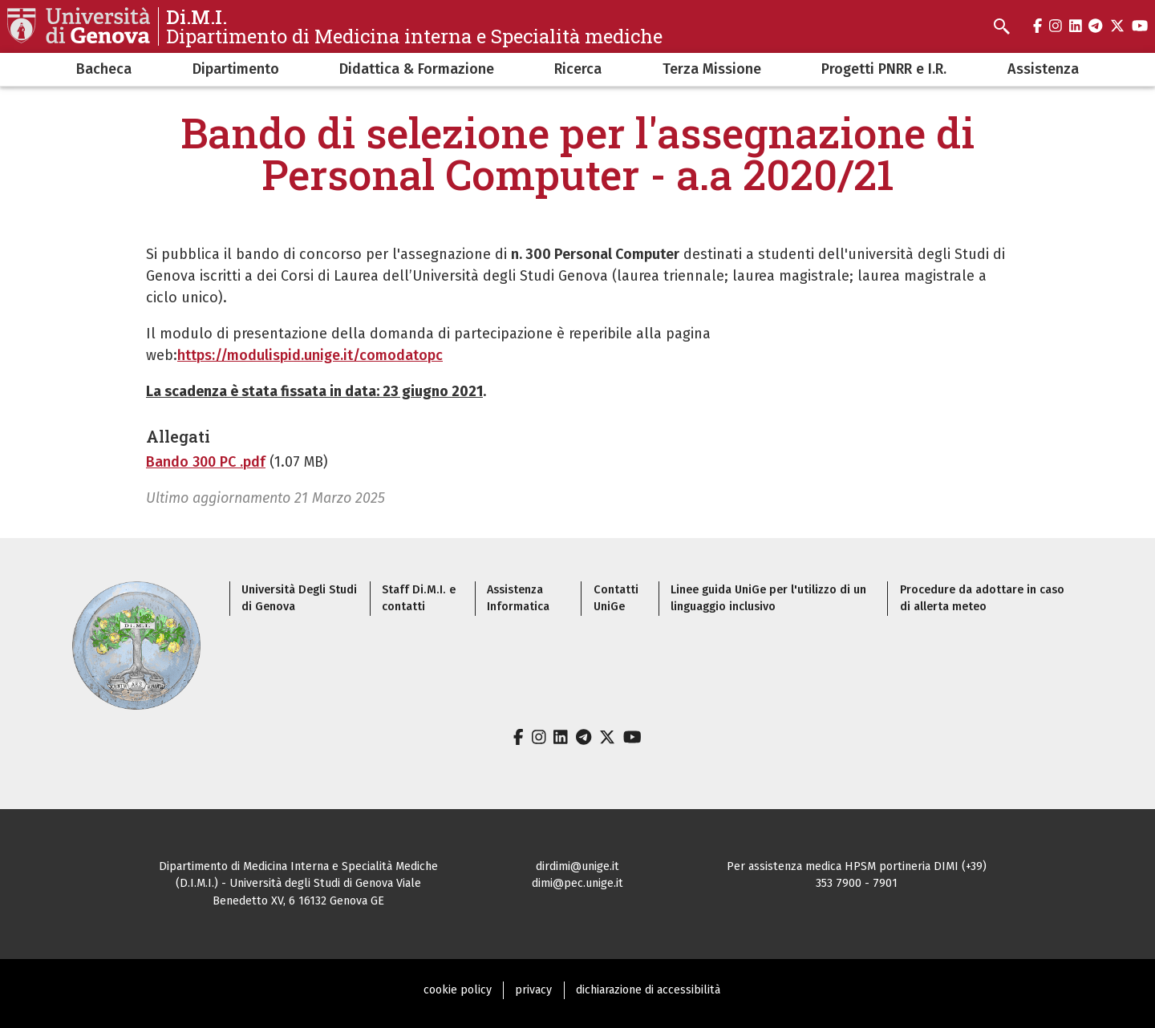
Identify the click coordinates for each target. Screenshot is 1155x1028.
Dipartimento (235, 69)
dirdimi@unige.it (577, 866)
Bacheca (104, 69)
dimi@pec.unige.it (577, 883)
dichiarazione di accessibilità (648, 990)
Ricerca (578, 69)
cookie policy (458, 990)
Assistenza (1043, 69)
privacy (533, 990)
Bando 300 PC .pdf (205, 462)
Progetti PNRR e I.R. (883, 69)
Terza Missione (712, 69)
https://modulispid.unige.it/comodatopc (310, 355)
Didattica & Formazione (416, 69)
